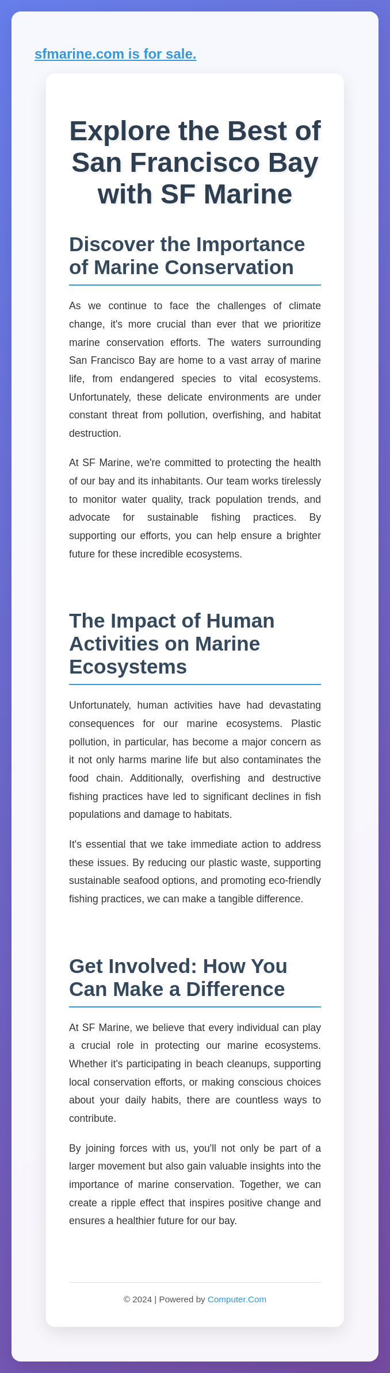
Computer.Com (237, 1299)
